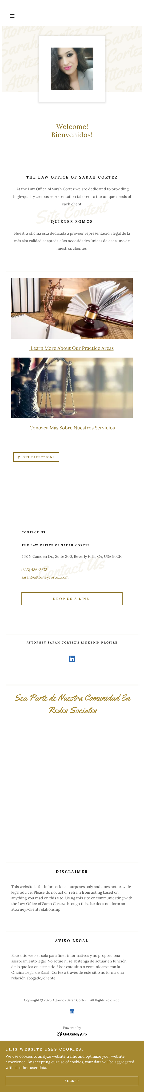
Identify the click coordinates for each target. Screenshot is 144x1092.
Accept (72, 1081)
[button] (17, 16)
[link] (72, 659)
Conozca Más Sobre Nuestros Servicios (72, 428)
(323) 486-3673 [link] (34, 569)
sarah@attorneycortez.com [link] (44, 577)
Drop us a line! (72, 599)
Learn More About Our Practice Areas (71, 348)
